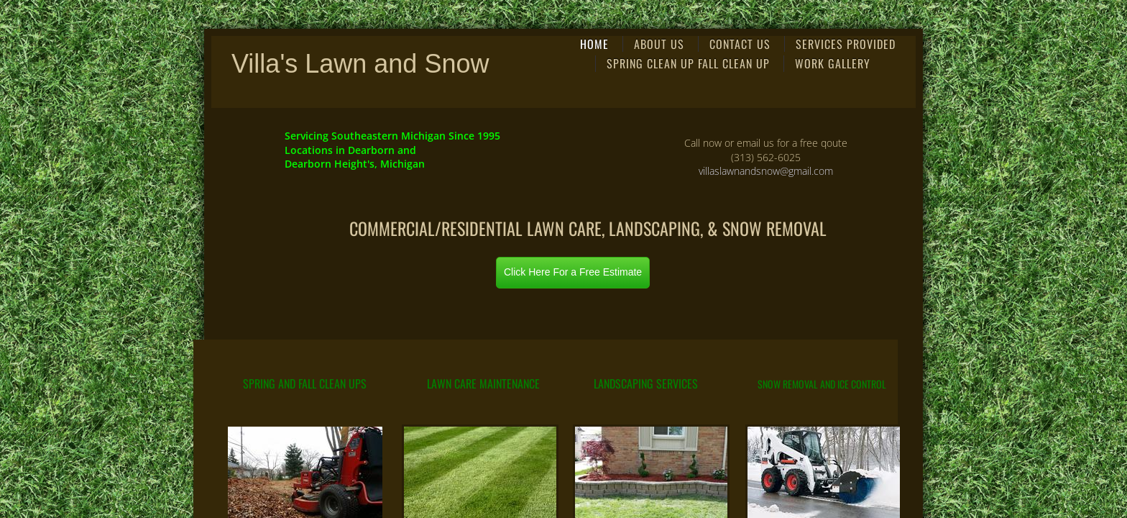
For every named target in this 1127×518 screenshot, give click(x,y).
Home (594, 44)
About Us (659, 44)
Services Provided (846, 44)
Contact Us (739, 44)
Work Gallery (832, 63)
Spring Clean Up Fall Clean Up (688, 63)
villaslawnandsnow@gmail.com (766, 171)
